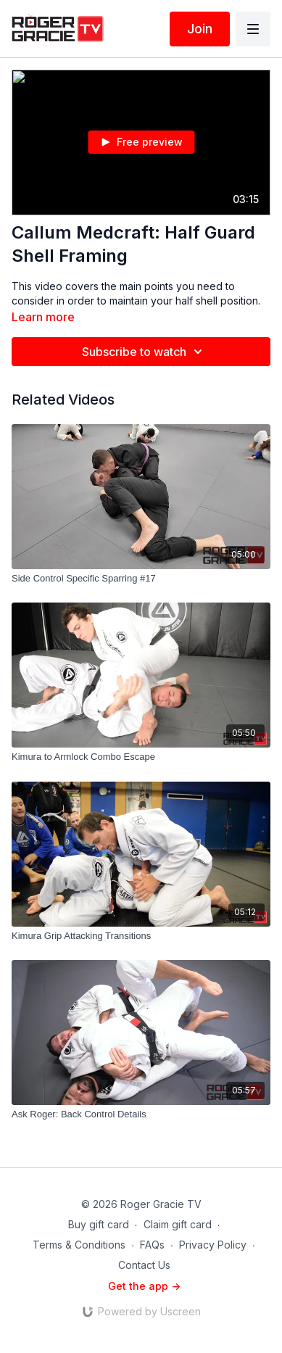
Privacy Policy (212, 1244)
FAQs (152, 1244)
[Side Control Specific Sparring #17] (141, 578)
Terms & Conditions (79, 1244)
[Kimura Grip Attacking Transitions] (141, 936)
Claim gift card (178, 1224)
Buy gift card (98, 1224)
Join (199, 28)
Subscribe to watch (144, 351)
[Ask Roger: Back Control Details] (141, 1114)
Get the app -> (144, 1286)
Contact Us (144, 1265)
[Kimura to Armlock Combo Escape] (141, 757)
